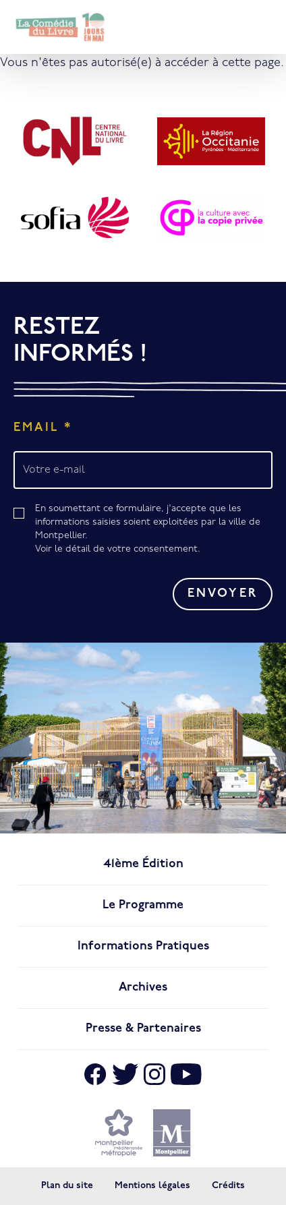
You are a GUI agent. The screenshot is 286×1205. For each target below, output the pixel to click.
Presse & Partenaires (143, 1028)
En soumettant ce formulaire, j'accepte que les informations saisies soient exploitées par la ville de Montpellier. (154, 530)
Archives (143, 987)
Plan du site (67, 1186)
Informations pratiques (143, 946)
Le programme (143, 905)
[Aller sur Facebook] (95, 1074)
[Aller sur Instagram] (154, 1074)
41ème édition (143, 864)
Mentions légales (152, 1186)
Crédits (228, 1186)
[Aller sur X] (125, 1074)
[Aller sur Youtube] (186, 1074)
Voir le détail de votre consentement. (117, 549)
